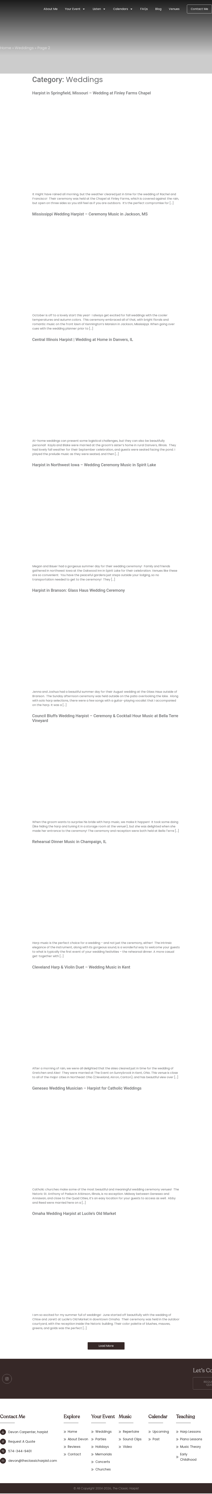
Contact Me (199, 9)
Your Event (75, 9)
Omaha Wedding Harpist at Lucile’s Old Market (74, 1213)
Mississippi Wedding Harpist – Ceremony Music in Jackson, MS (90, 214)
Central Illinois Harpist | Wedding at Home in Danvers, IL (82, 339)
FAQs (144, 9)
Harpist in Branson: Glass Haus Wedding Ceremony (78, 590)
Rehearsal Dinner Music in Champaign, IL (69, 841)
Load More (106, 1346)
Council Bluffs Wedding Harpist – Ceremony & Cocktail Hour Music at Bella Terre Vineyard (105, 718)
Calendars (123, 9)
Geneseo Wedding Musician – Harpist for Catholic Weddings (87, 1088)
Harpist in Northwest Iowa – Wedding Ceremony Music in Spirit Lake (94, 465)
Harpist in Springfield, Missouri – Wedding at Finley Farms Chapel (91, 93)
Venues (174, 9)
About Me (51, 9)
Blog (158, 9)
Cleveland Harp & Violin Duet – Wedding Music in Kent (81, 967)
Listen (99, 9)
